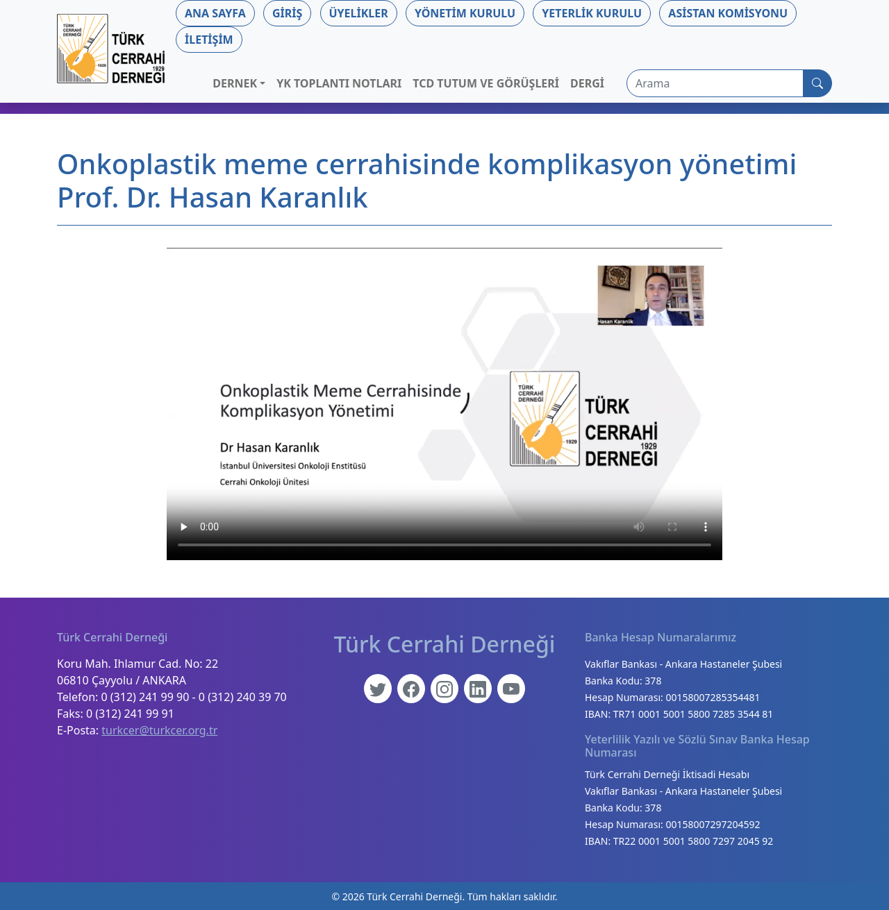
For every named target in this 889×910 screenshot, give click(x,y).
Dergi (587, 83)
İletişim (209, 39)
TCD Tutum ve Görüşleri (486, 83)
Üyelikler (358, 13)
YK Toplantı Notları (338, 83)
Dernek (235, 83)
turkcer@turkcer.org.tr (159, 730)
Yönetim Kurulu (465, 13)
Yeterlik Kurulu (592, 13)
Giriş (287, 13)
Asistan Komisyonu (728, 13)
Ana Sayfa (215, 13)
